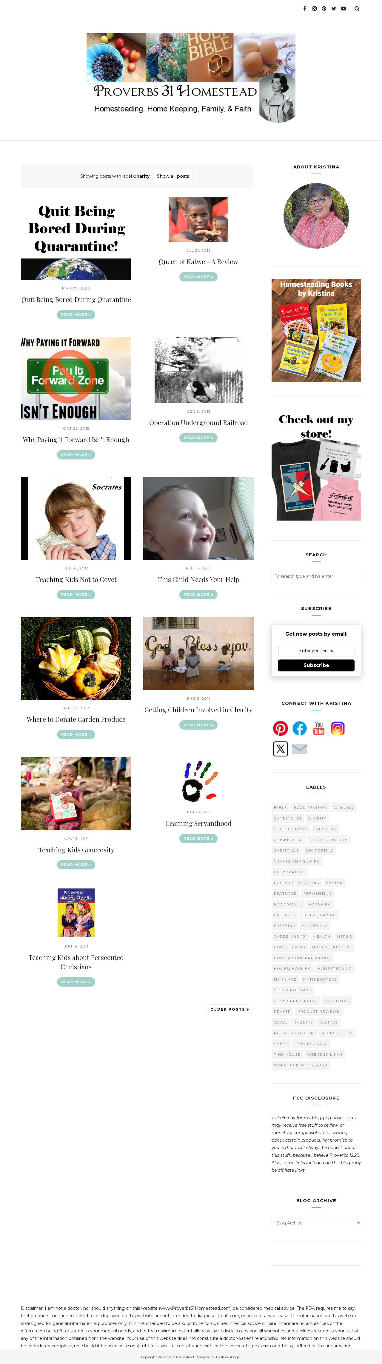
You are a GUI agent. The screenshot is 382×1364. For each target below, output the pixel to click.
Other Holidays (292, 989)
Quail (280, 1021)
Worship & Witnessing (301, 1064)
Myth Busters (320, 978)
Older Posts (227, 1009)
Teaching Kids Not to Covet (76, 579)
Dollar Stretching (297, 882)
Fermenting (318, 893)
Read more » (76, 314)
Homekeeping (290, 946)
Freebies (284, 914)
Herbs (344, 935)
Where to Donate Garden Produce (76, 719)
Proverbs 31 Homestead (176, 1356)
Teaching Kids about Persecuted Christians (76, 962)
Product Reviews (318, 1011)
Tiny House (287, 1054)
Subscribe (316, 665)
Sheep (281, 1043)
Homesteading (335, 968)
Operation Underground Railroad (198, 422)
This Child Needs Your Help (198, 579)
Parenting (337, 1000)
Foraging (320, 903)
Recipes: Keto (338, 1032)
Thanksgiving (311, 1043)
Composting (320, 850)
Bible (280, 807)
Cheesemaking (291, 828)
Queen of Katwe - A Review (198, 261)
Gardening (315, 925)
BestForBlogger (228, 1356)
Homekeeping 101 (331, 946)
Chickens (325, 828)
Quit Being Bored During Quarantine (76, 299)
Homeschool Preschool (302, 957)
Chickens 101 (288, 839)
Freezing (285, 925)
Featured (285, 893)
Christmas (286, 850)
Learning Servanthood (199, 822)
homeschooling (292, 968)
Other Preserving (296, 1000)
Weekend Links (325, 1054)
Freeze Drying (319, 914)
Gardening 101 (290, 935)
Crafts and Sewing (297, 860)
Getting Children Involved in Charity (198, 709)
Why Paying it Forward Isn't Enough (76, 439)
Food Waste (288, 903)
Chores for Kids (329, 839)
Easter (334, 882)
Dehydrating (289, 871)
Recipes (329, 1021)
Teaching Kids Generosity (76, 849)
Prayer (282, 1011)
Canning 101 (287, 817)
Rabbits (303, 1021)
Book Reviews (310, 807)
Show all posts (173, 176)
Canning (344, 807)
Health (322, 935)
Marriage (285, 978)
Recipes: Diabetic (294, 1032)
